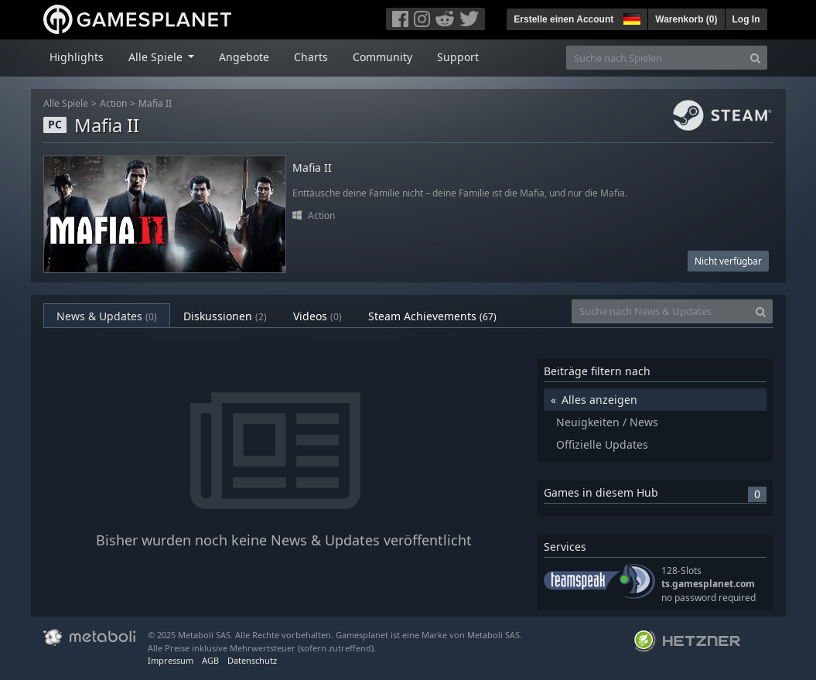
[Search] (755, 58)
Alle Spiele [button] (157, 57)
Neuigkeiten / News (607, 422)
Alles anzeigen (599, 399)
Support (458, 57)
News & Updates (106, 316)
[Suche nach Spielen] (655, 58)
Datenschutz (252, 660)
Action (113, 103)
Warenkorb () (686, 19)
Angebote (244, 57)
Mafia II (155, 103)
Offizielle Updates (602, 444)
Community (382, 57)
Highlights (77, 57)
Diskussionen (225, 316)
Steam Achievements (432, 316)
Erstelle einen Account (563, 19)
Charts (311, 57)
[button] (630, 17)
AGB (210, 660)
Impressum (170, 660)
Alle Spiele (65, 103)
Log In (746, 19)
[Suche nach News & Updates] (660, 311)
